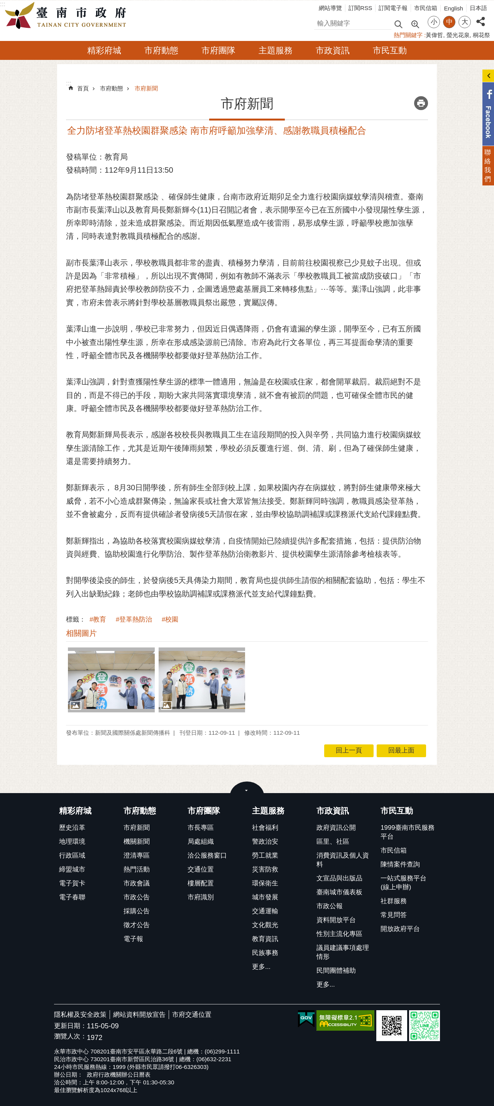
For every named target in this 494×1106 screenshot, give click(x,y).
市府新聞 (146, 88)
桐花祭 (481, 35)
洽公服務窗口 (207, 855)
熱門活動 (137, 869)
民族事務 (265, 952)
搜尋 (320, 22)
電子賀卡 (72, 883)
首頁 (83, 88)
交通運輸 (265, 911)
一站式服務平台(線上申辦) (403, 883)
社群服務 (394, 901)
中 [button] (449, 21)
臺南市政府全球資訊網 (67, 15)
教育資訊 (265, 939)
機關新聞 (137, 841)
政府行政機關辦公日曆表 (119, 1074)
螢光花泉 (458, 35)
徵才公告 (137, 925)
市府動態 (161, 50)
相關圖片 (81, 633)
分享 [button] (480, 17)
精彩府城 (104, 50)
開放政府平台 (400, 929)
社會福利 (265, 827)
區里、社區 (332, 841)
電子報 (133, 939)
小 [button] (434, 21)
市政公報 (329, 906)
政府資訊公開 (336, 827)
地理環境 (72, 841)
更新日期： (70, 1026)
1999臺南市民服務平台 (407, 832)
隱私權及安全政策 (80, 1014)
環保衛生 (265, 883)
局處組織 (201, 841)
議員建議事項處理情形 (342, 952)
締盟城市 (72, 869)
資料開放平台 (336, 920)
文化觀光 (265, 925)
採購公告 (137, 911)
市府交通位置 (191, 1014)
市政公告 (137, 897)
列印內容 (421, 103)
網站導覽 (330, 8)
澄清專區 (137, 855)
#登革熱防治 (134, 619)
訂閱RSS (360, 8)
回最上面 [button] (401, 750)
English (453, 8)
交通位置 (201, 869)
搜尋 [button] (398, 24)
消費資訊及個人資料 (342, 860)
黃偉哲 (434, 35)
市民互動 (390, 50)
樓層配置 (201, 883)
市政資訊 (333, 50)
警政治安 (265, 841)
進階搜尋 (415, 23)
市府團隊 (218, 50)
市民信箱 (425, 8)
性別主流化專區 (339, 934)
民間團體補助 (336, 970)
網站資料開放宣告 (139, 1014)
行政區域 (72, 855)
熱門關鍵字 (408, 35)
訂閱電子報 (393, 8)
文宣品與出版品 (339, 878)
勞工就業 (265, 855)
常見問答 (394, 915)
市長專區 (201, 827)
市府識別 (201, 897)
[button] (111, 679)
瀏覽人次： (70, 1036)
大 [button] (465, 21)
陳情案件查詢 (400, 864)
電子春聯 (72, 897)
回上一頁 (349, 750)
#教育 (98, 619)
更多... (261, 966)
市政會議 (137, 883)
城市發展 (265, 897)
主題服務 (276, 50)
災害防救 (265, 869)
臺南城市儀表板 (339, 892)
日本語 (478, 8)
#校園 (170, 619)
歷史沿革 (72, 827)
